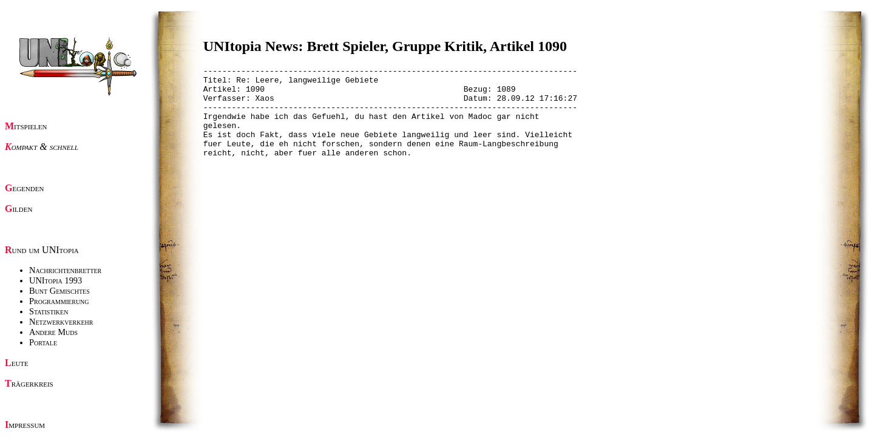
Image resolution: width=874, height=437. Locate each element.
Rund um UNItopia (42, 250)
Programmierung (59, 301)
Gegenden (24, 188)
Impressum (25, 424)
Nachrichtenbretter (65, 270)
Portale (43, 342)
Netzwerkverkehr (61, 322)
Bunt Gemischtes (59, 291)
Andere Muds (53, 332)
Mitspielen (26, 126)
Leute (17, 362)
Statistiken (48, 311)
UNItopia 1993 (55, 280)
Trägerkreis (29, 383)
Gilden (18, 208)
